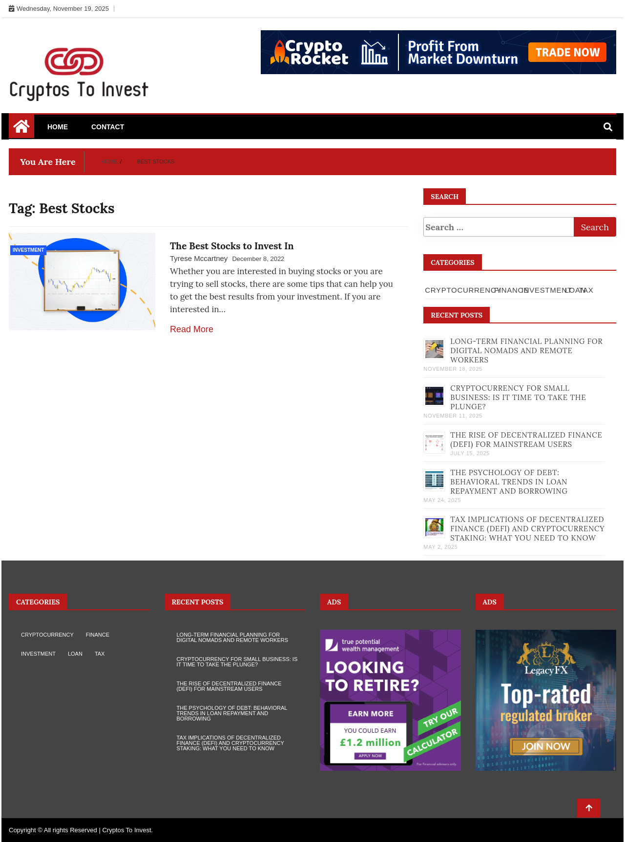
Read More (191, 329)
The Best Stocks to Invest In (232, 246)
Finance (511, 290)
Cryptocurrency (463, 290)
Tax (586, 290)
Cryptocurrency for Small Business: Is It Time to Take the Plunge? (518, 397)
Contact (107, 127)
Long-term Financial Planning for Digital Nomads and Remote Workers (526, 350)
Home (57, 127)
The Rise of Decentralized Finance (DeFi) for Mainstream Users (526, 439)
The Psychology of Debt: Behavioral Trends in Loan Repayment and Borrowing (508, 482)
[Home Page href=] (21, 130)
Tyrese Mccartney (199, 258)
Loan (575, 290)
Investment (28, 250)
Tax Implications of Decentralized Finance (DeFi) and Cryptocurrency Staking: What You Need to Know (527, 528)
